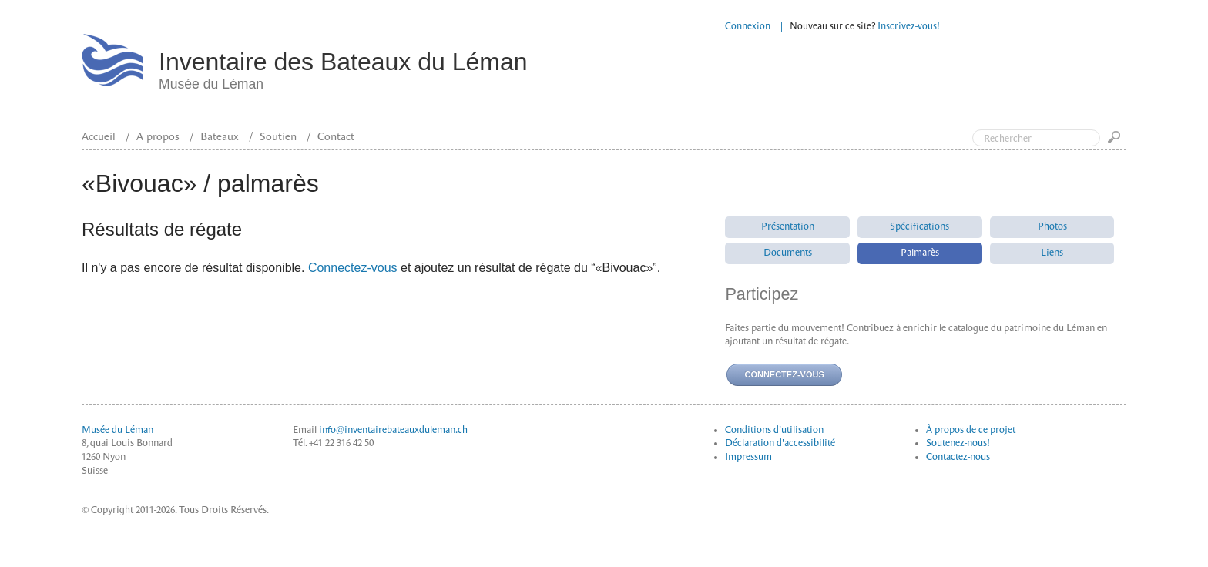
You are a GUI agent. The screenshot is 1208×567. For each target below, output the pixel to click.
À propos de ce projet (970, 429)
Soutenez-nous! (958, 443)
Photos (1052, 226)
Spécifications (919, 226)
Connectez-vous (353, 267)
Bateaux (219, 136)
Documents (787, 252)
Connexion (747, 26)
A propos (158, 136)
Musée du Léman (117, 429)
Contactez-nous (958, 456)
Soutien (278, 136)
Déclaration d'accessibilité (780, 443)
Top (1131, 75)
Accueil (99, 136)
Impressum (748, 456)
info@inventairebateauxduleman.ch (393, 429)
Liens (1052, 252)
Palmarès (920, 252)
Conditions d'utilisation (774, 429)
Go (1117, 142)
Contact (335, 136)
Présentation (787, 226)
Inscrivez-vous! (908, 26)
